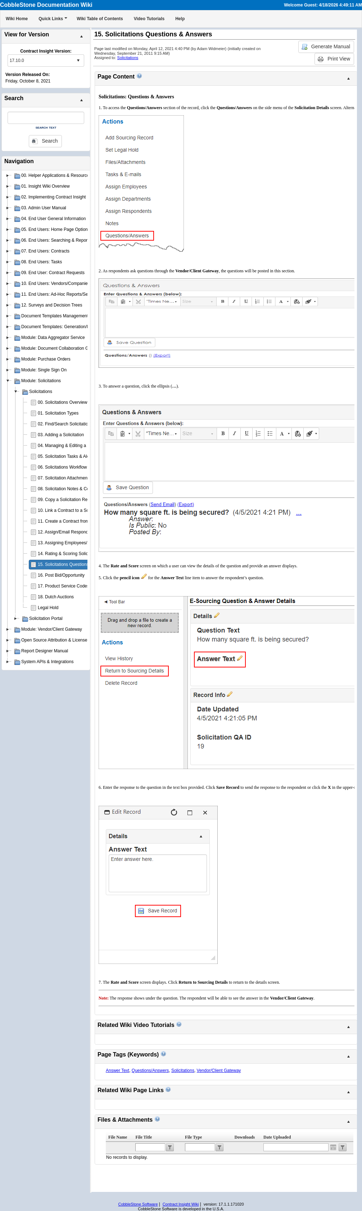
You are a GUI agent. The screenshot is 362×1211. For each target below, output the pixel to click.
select (78, 60)
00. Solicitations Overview (62, 402)
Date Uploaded (277, 1137)
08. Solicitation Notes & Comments (71, 488)
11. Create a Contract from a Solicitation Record (84, 521)
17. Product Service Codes (63, 586)
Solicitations (128, 57)
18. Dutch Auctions (56, 596)
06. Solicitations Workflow (62, 467)
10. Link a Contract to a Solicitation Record (78, 510)
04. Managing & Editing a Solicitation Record (80, 445)
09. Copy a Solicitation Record (67, 499)
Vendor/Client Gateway (219, 1070)
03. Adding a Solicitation (61, 434)
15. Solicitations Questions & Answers (74, 564)
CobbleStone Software (138, 1204)
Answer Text (117, 1070)
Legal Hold (48, 607)
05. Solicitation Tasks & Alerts (66, 456)
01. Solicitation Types (58, 413)
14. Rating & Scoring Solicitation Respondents (82, 553)
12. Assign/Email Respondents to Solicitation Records (89, 532)
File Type (193, 1137)
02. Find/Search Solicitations (65, 423)
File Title (143, 1137)
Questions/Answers (150, 1070)
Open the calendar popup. (333, 1147)
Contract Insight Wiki (181, 1204)
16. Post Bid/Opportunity (61, 575)
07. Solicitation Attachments (64, 478)
